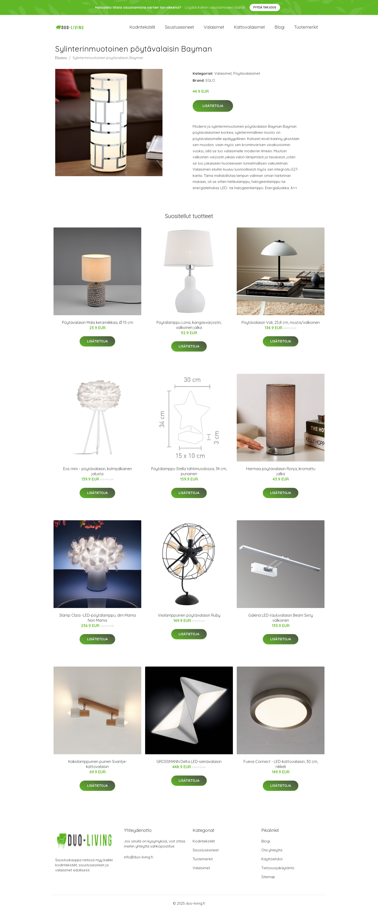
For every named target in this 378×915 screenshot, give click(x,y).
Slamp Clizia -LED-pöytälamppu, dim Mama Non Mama (97, 621)
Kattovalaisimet (249, 29)
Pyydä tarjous (264, 7)
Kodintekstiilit (142, 29)
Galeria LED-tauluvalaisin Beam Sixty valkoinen (280, 621)
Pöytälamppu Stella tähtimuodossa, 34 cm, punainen (189, 475)
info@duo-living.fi (138, 860)
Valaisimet (214, 29)
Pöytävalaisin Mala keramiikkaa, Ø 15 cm (97, 325)
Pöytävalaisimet (246, 76)
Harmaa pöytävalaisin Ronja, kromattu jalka (280, 475)
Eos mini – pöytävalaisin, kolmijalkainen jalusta (97, 475)
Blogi (279, 29)
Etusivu (61, 61)
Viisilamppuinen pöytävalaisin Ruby (189, 618)
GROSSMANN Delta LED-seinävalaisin (189, 764)
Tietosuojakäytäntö (277, 871)
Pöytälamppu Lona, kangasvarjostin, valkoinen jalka (189, 328)
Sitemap (268, 880)
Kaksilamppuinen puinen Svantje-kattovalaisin (97, 767)
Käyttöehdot (272, 862)
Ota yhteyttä (271, 853)
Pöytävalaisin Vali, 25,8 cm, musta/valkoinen (281, 325)
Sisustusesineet (179, 29)
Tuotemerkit (306, 29)
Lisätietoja (212, 109)
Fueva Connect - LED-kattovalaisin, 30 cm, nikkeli (280, 767)
